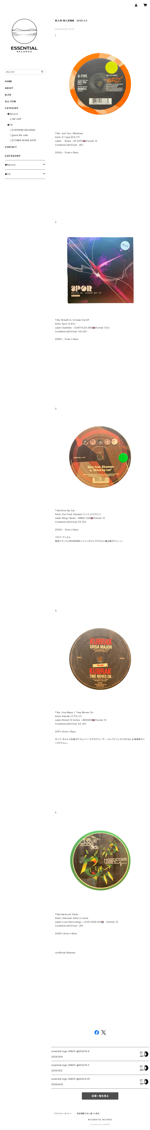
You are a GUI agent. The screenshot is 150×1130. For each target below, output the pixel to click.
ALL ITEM (10, 101)
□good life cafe (19, 135)
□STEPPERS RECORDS (22, 130)
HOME (8, 81)
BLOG (8, 94)
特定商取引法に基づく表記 (88, 1113)
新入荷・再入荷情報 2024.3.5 (71, 20)
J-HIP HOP (15, 119)
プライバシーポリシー (63, 1113)
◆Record (12, 114)
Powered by (100, 1124)
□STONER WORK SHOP (23, 140)
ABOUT (9, 88)
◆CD (10, 125)
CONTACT (11, 147)
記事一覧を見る (100, 1095)
